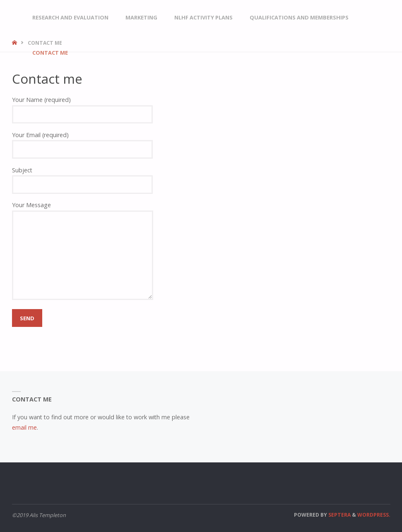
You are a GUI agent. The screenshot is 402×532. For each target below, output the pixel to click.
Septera (339, 514)
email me (24, 427)
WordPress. (373, 514)
